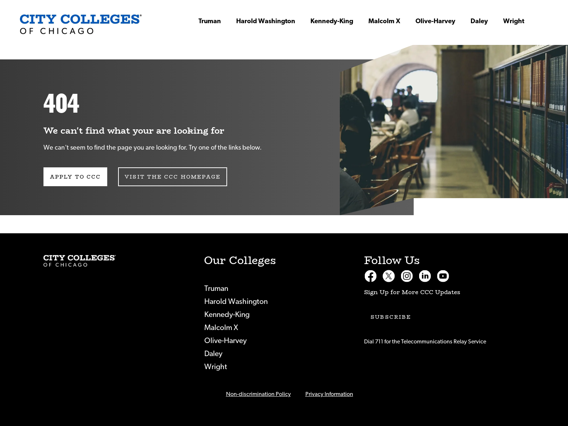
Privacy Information (329, 394)
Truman (210, 21)
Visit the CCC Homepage (173, 177)
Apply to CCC (75, 177)
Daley (479, 21)
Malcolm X (384, 21)
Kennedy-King (331, 21)
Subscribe (391, 317)
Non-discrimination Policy (258, 394)
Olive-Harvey (435, 21)
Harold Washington (265, 21)
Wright (513, 21)
